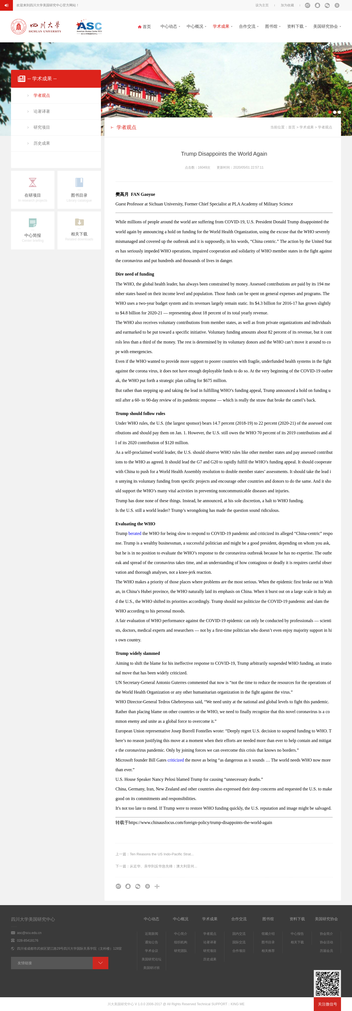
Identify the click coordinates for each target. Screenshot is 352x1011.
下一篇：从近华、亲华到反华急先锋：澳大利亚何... (156, 866)
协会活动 (326, 942)
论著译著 (42, 111)
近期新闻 (151, 934)
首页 (291, 127)
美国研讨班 (151, 968)
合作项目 (239, 951)
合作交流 (247, 26)
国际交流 (239, 942)
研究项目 (42, 127)
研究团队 (180, 951)
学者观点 (42, 95)
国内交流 (239, 934)
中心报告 (297, 934)
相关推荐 (268, 951)
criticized (175, 760)
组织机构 (180, 942)
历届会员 (326, 951)
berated (135, 533)
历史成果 (42, 143)
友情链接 (25, 963)
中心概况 (195, 26)
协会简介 (326, 934)
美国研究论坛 (151, 959)
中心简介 (180, 934)
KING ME (238, 1004)
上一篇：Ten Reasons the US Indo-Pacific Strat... (155, 854)
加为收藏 (287, 5)
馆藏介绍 (268, 934)
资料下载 (295, 26)
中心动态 (169, 26)
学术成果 (221, 26)
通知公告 (151, 942)
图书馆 (271, 26)
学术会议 (151, 951)
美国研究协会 (325, 26)
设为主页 (262, 5)
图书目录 (268, 942)
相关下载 (297, 942)
